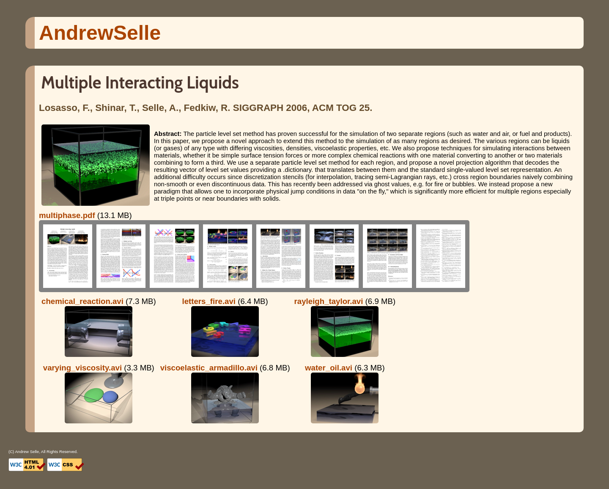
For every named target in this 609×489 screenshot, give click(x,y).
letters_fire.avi (209, 301)
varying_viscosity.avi (82, 367)
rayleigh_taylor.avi (328, 301)
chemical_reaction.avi (82, 301)
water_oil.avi (328, 367)
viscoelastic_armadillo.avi (209, 367)
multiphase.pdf (67, 215)
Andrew (100, 33)
